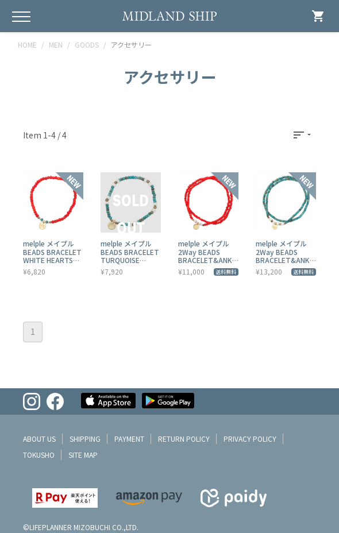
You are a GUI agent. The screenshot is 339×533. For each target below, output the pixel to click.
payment (129, 438)
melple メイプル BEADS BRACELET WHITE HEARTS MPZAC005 (52, 255)
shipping (85, 438)
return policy (184, 438)
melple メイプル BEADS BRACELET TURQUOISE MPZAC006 (130, 255)
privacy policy (250, 438)
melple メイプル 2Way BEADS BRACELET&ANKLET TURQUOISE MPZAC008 (284, 259)
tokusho (39, 454)
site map (83, 454)
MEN (56, 44)
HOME (27, 44)
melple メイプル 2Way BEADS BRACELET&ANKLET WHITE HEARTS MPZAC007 (207, 263)
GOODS (87, 44)
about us (39, 438)
